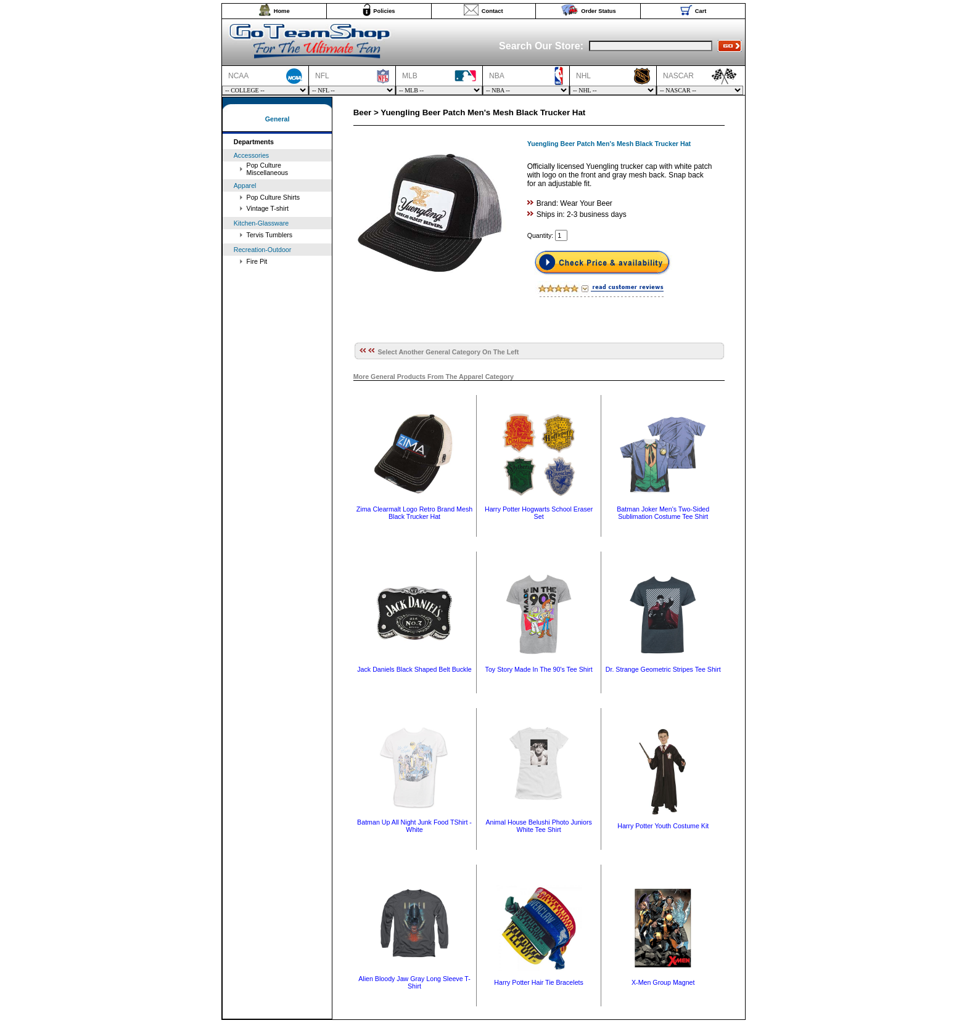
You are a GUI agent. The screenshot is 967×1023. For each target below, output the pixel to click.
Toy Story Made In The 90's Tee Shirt (539, 669)
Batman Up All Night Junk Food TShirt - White (414, 825)
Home (282, 11)
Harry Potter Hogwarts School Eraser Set (539, 512)
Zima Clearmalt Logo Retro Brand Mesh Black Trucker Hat (414, 512)
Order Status (598, 11)
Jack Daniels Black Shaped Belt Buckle (414, 669)
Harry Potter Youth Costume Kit (663, 825)
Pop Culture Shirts (273, 197)
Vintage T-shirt (268, 208)
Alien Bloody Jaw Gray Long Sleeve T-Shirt (414, 982)
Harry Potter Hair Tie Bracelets (538, 982)
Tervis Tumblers (270, 234)
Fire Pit (257, 261)
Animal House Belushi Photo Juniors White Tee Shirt (538, 825)
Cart (701, 11)
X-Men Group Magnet (663, 982)
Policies (384, 11)
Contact (492, 11)
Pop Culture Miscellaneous (268, 168)
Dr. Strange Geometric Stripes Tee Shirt (663, 669)
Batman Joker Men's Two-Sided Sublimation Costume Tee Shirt (663, 512)
